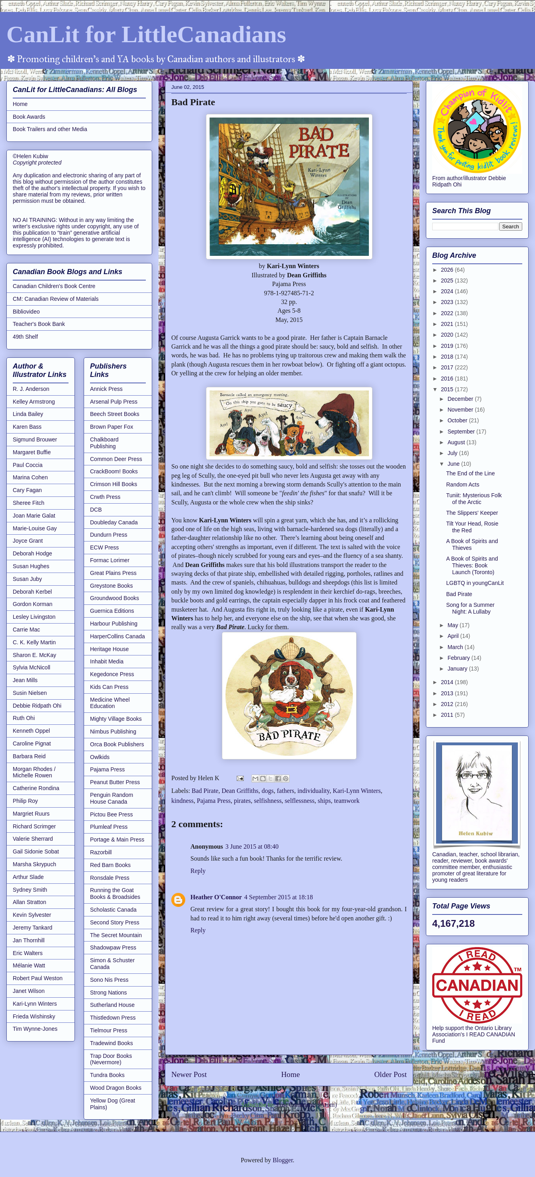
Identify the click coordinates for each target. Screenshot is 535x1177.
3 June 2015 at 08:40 (251, 846)
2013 (448, 693)
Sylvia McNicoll (31, 667)
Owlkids (100, 757)
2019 (448, 346)
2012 (448, 704)
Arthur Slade (28, 877)
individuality (314, 790)
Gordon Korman (33, 604)
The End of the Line (470, 473)
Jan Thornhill (29, 940)
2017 (448, 367)
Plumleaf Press (108, 827)
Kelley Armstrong (34, 401)
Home (290, 1074)
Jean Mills (25, 680)
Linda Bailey (28, 414)
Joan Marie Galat (34, 515)
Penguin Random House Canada (111, 798)
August (456, 442)
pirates (242, 800)
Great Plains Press (113, 573)
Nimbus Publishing (113, 731)
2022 (448, 313)
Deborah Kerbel (32, 591)
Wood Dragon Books (115, 1088)
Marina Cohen (30, 477)
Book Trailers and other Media (50, 129)
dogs (268, 790)
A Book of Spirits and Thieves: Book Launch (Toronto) (472, 565)
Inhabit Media (106, 661)
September (461, 431)
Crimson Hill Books (113, 484)
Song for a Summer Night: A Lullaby (470, 608)
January (458, 668)
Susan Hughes (31, 566)
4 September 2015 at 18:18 (278, 897)
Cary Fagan (27, 490)
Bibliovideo (26, 311)
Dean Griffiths (240, 790)
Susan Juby (27, 579)
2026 (448, 270)
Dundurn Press (108, 535)
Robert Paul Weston (38, 978)
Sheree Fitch (28, 503)
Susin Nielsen (30, 693)
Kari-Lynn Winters (356, 790)
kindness (182, 800)
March (455, 647)
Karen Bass (27, 427)
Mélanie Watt (29, 965)
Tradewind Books (111, 1043)
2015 (448, 389)
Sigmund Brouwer (35, 439)
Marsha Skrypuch (34, 864)
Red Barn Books (110, 865)
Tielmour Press (108, 1030)
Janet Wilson (29, 991)
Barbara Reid (29, 756)
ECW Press (104, 547)
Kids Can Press (109, 687)
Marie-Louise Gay (35, 528)
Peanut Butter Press (115, 782)
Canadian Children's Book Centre (54, 286)
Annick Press (106, 389)
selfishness (268, 800)
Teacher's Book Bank (39, 324)
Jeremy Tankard (32, 927)
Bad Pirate (205, 790)
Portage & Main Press (117, 839)
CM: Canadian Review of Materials (56, 299)
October (458, 420)
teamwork (346, 800)
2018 (448, 356)
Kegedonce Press (112, 674)
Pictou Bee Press (111, 814)
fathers (285, 790)
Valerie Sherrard (33, 839)
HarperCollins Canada (117, 636)
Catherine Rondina (36, 788)
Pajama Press (214, 800)
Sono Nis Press (109, 980)
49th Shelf (25, 336)
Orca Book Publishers (117, 744)
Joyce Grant (28, 540)
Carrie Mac (26, 629)
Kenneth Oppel (31, 731)
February (459, 658)
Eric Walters (28, 953)
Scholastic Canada (113, 909)
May (453, 625)
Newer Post (189, 1074)
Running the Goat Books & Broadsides (115, 893)
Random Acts (462, 484)
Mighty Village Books (116, 719)
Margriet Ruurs (31, 813)
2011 (448, 715)
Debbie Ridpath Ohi (37, 705)
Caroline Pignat (32, 743)
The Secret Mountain (116, 935)
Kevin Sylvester (32, 915)
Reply (198, 870)
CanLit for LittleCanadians (146, 34)
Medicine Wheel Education (110, 703)
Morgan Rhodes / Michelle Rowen (34, 772)
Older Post (390, 1074)
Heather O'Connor (216, 897)
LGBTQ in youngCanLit (475, 583)
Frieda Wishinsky (34, 1016)
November (460, 409)
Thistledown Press (112, 1017)
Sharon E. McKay (34, 655)
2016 (448, 378)
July (453, 453)
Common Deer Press (116, 459)
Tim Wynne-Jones (35, 1029)
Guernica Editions (112, 611)
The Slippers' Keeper (472, 513)
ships (324, 800)
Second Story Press (114, 922)
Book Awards (29, 117)
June (454, 464)
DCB (96, 509)
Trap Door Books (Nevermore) (111, 1059)
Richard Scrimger (34, 826)
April (453, 636)
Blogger (282, 1160)
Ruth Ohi (24, 718)
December (460, 399)
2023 (448, 302)
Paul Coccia (28, 465)
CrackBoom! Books (114, 471)
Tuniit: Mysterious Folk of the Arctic (474, 498)
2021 (448, 324)
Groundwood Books (114, 598)
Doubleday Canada (114, 522)
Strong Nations (108, 992)
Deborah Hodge (32, 553)
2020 (448, 335)
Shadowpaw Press (113, 947)
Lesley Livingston (34, 617)
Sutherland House (112, 1005)
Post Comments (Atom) (306, 1104)
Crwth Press (105, 497)
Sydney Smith (30, 890)
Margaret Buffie (32, 452)
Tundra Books (107, 1075)
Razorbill (101, 852)
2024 (448, 291)
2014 (448, 682)
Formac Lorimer (109, 560)
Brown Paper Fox (111, 427)
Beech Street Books (114, 414)
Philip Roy (25, 801)
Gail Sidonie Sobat (36, 851)
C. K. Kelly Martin (34, 642)
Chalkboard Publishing (104, 442)
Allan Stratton (29, 902)
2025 (448, 280)
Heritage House (109, 649)
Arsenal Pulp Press (113, 401)
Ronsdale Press (109, 878)
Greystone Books (111, 586)
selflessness (300, 800)
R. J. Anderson (31, 389)
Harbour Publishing (113, 623)
